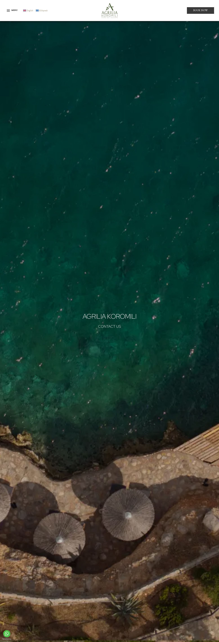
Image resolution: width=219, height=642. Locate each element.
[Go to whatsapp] (6, 633)
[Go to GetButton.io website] (6, 639)
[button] (200, 10)
